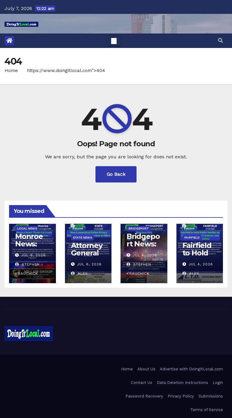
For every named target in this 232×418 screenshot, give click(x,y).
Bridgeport (138, 228)
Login (218, 382)
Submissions (210, 396)
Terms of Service (206, 409)
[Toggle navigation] (114, 41)
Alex (79, 273)
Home (11, 70)
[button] (220, 41)
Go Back (116, 174)
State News (82, 237)
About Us (146, 369)
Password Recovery (144, 396)
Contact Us (141, 382)
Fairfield (192, 237)
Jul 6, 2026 (33, 255)
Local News (27, 228)
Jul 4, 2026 (145, 255)
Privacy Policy (181, 396)
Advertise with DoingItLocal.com (191, 369)
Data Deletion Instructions (182, 382)
